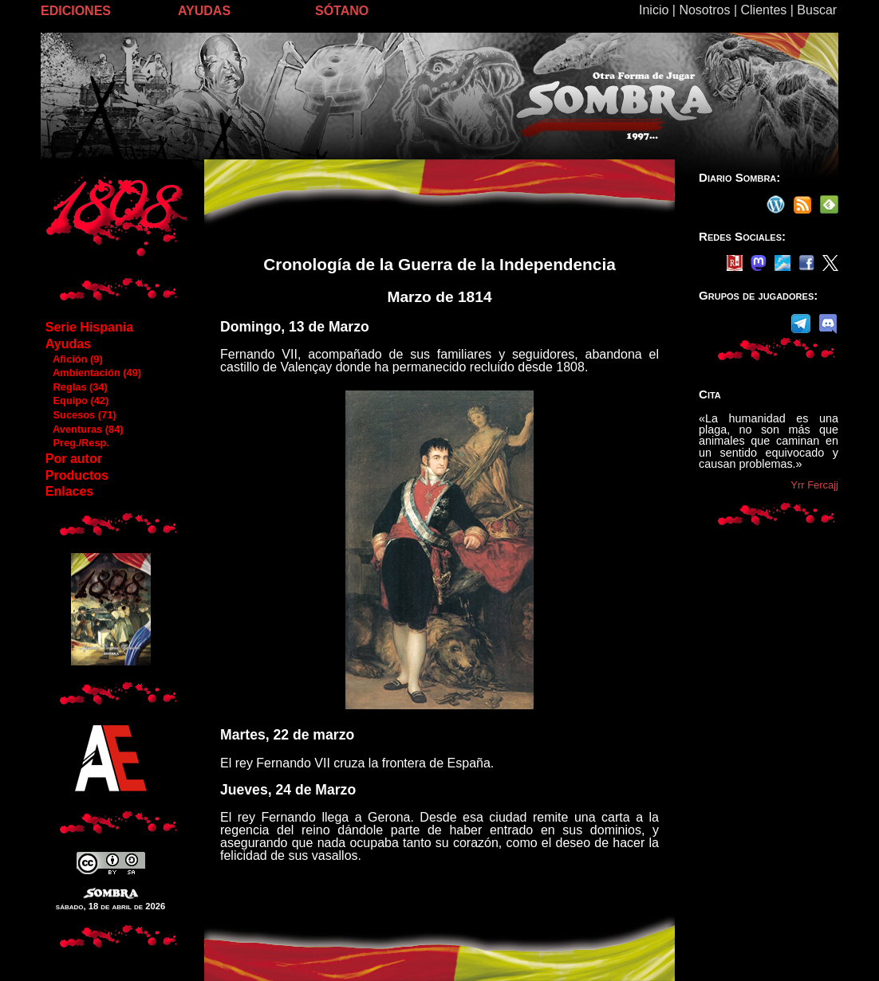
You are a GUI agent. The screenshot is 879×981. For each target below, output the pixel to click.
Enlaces (69, 491)
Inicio (653, 10)
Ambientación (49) (93, 373)
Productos (76, 475)
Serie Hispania (89, 327)
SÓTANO (342, 11)
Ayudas (68, 344)
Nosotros (704, 10)
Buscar (817, 10)
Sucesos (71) (80, 415)
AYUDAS (204, 11)
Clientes (763, 10)
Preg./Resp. (77, 443)
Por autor (73, 458)
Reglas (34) (76, 387)
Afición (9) (74, 359)
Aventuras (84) (84, 429)
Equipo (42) (76, 400)
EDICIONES (76, 11)
